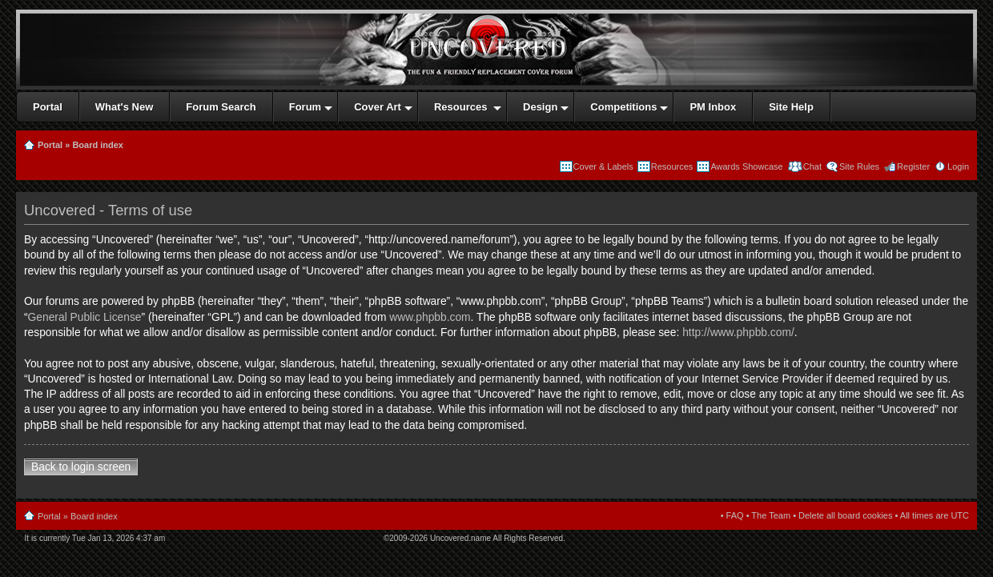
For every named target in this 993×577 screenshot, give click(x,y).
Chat (811, 166)
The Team (770, 515)
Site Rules (859, 166)
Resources (672, 166)
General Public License (85, 317)
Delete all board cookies (845, 515)
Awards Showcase (746, 166)
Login (958, 166)
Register (913, 166)
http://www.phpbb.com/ (738, 333)
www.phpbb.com (429, 317)
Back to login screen (81, 467)
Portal (50, 145)
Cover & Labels (603, 166)
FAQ (735, 515)
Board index (97, 145)
